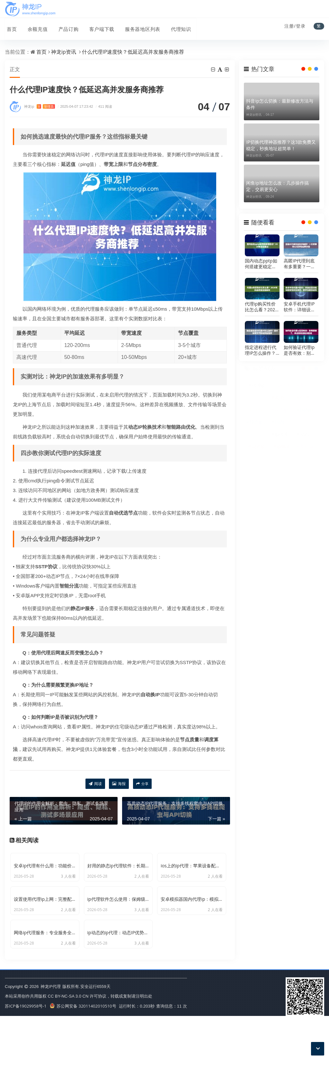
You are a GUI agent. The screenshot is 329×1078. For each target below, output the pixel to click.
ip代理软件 (259, 400)
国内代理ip (284, 425)
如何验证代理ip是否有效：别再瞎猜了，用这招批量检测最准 (299, 350)
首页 (10, 26)
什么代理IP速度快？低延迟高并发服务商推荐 (133, 51)
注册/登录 (295, 26)
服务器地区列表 (138, 26)
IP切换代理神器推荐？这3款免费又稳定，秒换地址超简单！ (281, 145)
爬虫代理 (284, 400)
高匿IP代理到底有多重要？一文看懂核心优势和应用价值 (299, 264)
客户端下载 (98, 26)
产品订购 (65, 26)
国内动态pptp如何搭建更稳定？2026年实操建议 (261, 264)
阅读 (95, 784)
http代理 (258, 412)
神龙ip (39, 106)
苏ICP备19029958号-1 (26, 1068)
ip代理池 (283, 437)
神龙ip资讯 (63, 51)
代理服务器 (309, 400)
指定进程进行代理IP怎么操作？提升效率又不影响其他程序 (260, 350)
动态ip (258, 449)
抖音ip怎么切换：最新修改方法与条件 (279, 104)
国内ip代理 (309, 412)
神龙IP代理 (50, 1048)
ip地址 (283, 449)
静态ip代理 (259, 425)
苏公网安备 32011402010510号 (83, 1068)
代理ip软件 (309, 425)
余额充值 (35, 26)
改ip (258, 437)
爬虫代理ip (309, 388)
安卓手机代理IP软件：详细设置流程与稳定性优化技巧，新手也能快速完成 (299, 307)
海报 (119, 784)
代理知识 (176, 26)
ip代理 (283, 388)
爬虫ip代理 (309, 449)
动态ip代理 (284, 412)
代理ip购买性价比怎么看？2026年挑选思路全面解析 (261, 307)
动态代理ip (309, 437)
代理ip (258, 388)
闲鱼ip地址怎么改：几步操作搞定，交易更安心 (277, 186)
